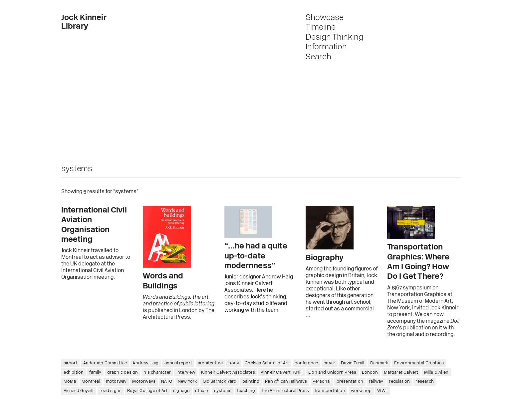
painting (251, 381)
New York (187, 381)
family (95, 372)
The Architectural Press (285, 391)
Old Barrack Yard (220, 381)
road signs (111, 391)
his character (157, 372)
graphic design (122, 372)
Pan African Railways (286, 381)
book (233, 363)
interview (185, 372)
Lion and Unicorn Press (332, 372)
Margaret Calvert (401, 372)
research (424, 381)
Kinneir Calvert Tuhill (282, 372)
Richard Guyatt (79, 391)
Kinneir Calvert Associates (228, 372)
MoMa (70, 381)
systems (222, 391)
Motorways (143, 381)
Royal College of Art (147, 391)
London (370, 372)
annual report (178, 363)
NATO (166, 381)
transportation (330, 391)
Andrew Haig (145, 363)
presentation (350, 381)
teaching (246, 391)
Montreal (91, 381)
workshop (361, 391)
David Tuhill (352, 363)
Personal (322, 381)
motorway (116, 381)
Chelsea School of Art (267, 363)
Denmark (379, 363)
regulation (399, 381)
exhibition (74, 372)
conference (306, 363)
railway (376, 381)
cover (329, 363)
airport (71, 363)
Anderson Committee (105, 363)
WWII (382, 391)
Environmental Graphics (419, 363)
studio (201, 391)
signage (181, 391)
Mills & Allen (436, 372)
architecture (210, 363)
